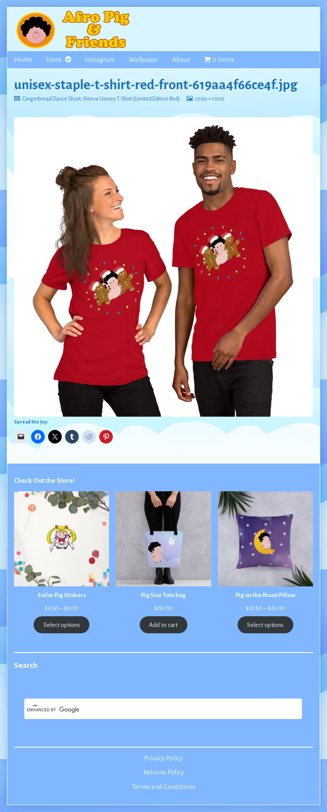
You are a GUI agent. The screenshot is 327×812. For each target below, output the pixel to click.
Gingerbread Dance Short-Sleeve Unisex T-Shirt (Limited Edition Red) (101, 99)
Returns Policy (163, 772)
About (181, 59)
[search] (153, 709)
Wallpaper (143, 59)
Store (54, 59)
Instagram (100, 59)
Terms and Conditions (163, 786)
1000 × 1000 (209, 99)
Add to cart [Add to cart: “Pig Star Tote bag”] (163, 625)
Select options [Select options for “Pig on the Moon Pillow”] (265, 625)
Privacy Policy (163, 758)
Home (23, 59)
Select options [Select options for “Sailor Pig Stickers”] (61, 625)
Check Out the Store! (44, 480)
